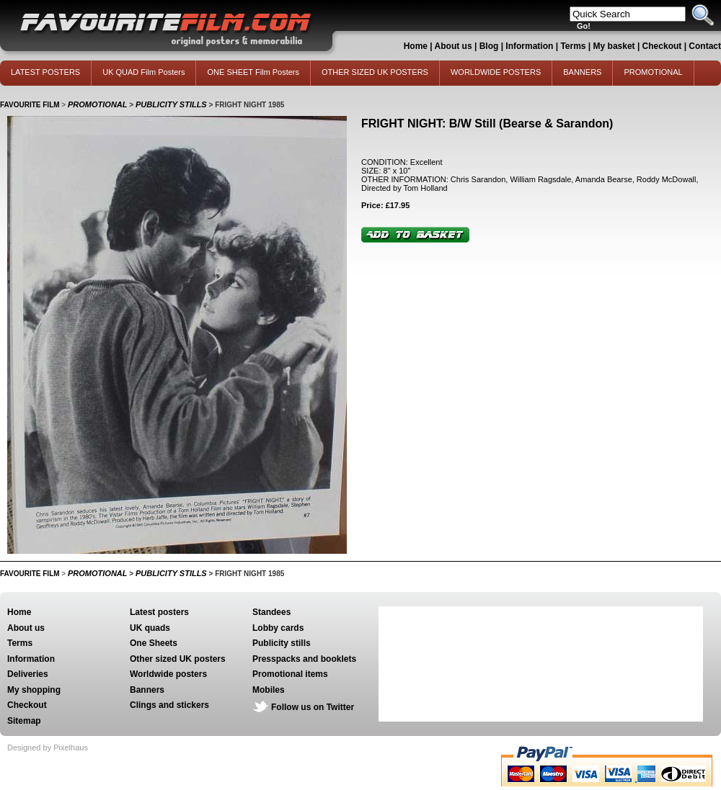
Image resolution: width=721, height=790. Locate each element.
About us (453, 46)
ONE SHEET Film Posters (253, 72)
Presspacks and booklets (304, 659)
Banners (147, 690)
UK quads (150, 628)
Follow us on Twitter (312, 707)
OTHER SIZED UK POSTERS (375, 72)
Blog (489, 46)
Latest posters (159, 612)
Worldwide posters (168, 674)
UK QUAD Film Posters (143, 72)
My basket (614, 46)
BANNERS (582, 72)
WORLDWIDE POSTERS (496, 72)
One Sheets (153, 643)
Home (416, 46)
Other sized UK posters (178, 659)
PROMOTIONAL (653, 72)
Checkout (663, 46)
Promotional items (290, 674)
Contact (705, 46)
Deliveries (27, 674)
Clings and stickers (169, 705)
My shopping (34, 690)
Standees (271, 612)
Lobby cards (278, 628)
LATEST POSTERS (45, 72)
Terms (572, 46)
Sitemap (24, 721)
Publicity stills (281, 643)
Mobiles (268, 690)
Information (529, 46)
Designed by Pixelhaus (47, 747)
